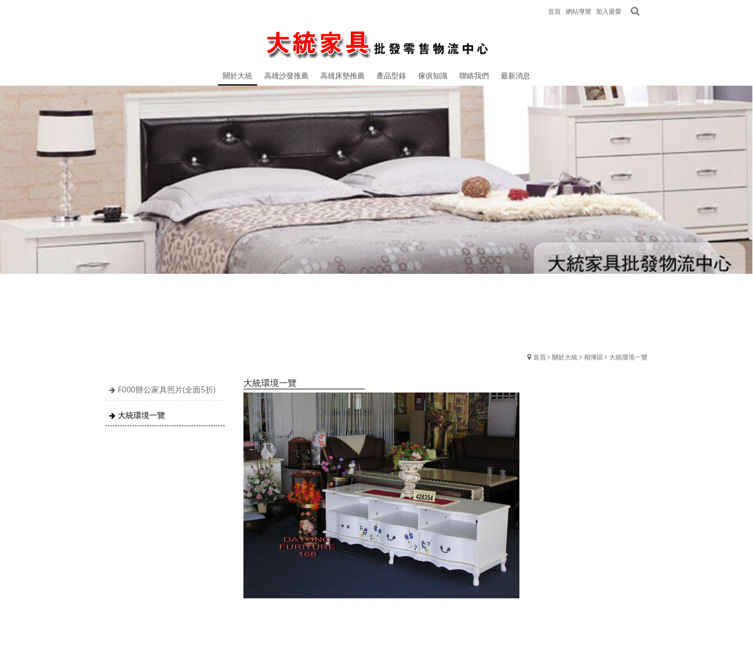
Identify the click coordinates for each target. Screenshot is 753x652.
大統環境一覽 (628, 357)
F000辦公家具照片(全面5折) (166, 389)
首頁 (539, 357)
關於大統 (565, 357)
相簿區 (593, 357)
